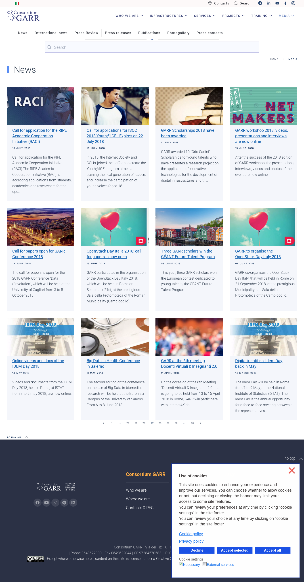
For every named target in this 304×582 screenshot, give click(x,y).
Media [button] (286, 15)
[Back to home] (23, 16)
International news (51, 33)
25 (136, 423)
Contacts (218, 3)
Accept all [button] (272, 550)
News (22, 33)
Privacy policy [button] (191, 541)
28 (160, 423)
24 (127, 423)
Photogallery (178, 33)
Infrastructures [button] (169, 15)
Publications (149, 33)
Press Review (86, 33)
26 (144, 423)
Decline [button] (197, 550)
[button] (26, 437)
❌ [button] (291, 470)
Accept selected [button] (234, 550)
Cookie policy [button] (191, 534)
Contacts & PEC (140, 507)
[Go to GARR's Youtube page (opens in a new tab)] (46, 503)
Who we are (136, 490)
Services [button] (205, 15)
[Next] (200, 423)
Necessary (191, 565)
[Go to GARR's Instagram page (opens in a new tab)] (38, 503)
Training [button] (261, 15)
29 (168, 423)
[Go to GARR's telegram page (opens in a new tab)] (64, 503)
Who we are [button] (129, 15)
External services (220, 565)
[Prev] (104, 423)
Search (243, 3)
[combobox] (152, 47)
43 (192, 423)
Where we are (138, 499)
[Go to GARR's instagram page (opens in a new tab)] (55, 503)
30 (176, 423)
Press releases (118, 33)
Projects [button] (233, 15)
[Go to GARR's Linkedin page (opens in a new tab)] (73, 503)
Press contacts (210, 33)
